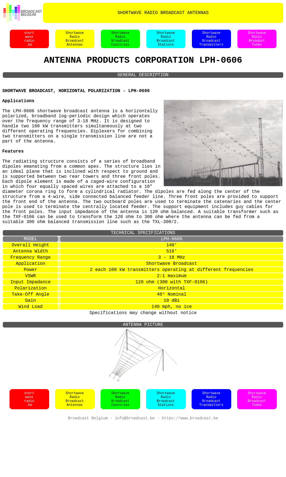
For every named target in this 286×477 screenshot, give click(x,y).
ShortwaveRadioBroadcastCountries (120, 41)
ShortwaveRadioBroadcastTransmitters (211, 41)
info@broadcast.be (135, 471)
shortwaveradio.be (29, 41)
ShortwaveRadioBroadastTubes (257, 41)
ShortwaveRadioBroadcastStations (166, 41)
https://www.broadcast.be (190, 471)
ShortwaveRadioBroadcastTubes (257, 451)
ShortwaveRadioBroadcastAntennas (75, 41)
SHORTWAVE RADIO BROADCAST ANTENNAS (163, 13)
